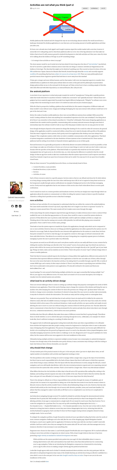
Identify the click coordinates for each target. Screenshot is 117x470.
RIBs (31, 71)
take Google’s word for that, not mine (71, 455)
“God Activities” (93, 64)
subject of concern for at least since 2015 (67, 74)
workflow (33, 74)
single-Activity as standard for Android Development (53, 435)
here (47, 461)
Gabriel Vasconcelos (16, 197)
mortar (86, 71)
